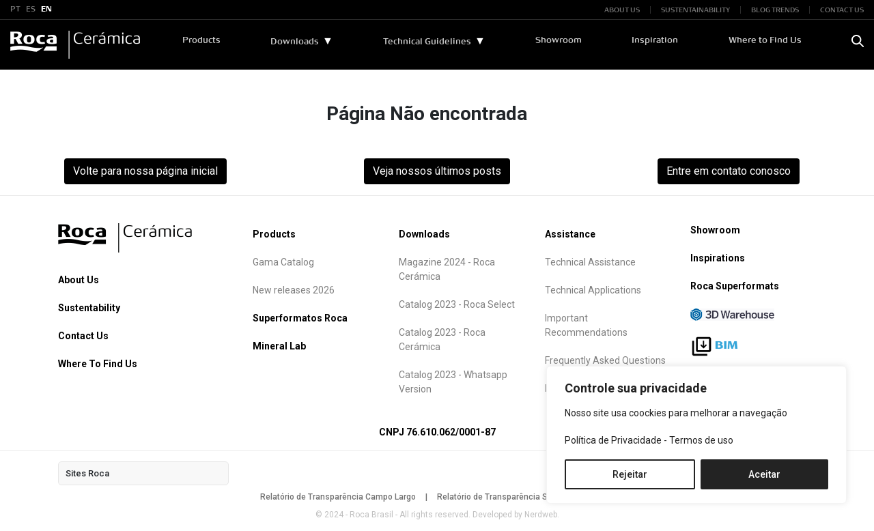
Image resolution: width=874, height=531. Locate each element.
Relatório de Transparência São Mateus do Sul (525, 497)
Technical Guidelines (428, 41)
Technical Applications (593, 290)
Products (202, 40)
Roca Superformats (734, 286)
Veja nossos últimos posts (437, 170)
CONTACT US (842, 10)
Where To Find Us (97, 363)
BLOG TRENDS (775, 10)
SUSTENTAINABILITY (695, 10)
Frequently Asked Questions (605, 360)
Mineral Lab (279, 346)
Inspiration (655, 40)
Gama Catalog (283, 262)
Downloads (295, 41)
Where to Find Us (765, 40)
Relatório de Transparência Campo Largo (338, 497)
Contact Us (83, 335)
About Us (78, 279)
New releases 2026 (294, 290)
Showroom (559, 40)
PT (15, 9)
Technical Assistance (590, 262)
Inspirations (717, 258)
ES (31, 9)
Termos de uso (701, 440)
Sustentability (89, 307)
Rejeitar (629, 474)
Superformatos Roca (300, 318)
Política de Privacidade (613, 440)
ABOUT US (622, 10)
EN (46, 9)
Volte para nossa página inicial (145, 170)
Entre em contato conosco (728, 170)
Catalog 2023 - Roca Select (457, 304)
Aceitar (764, 474)
